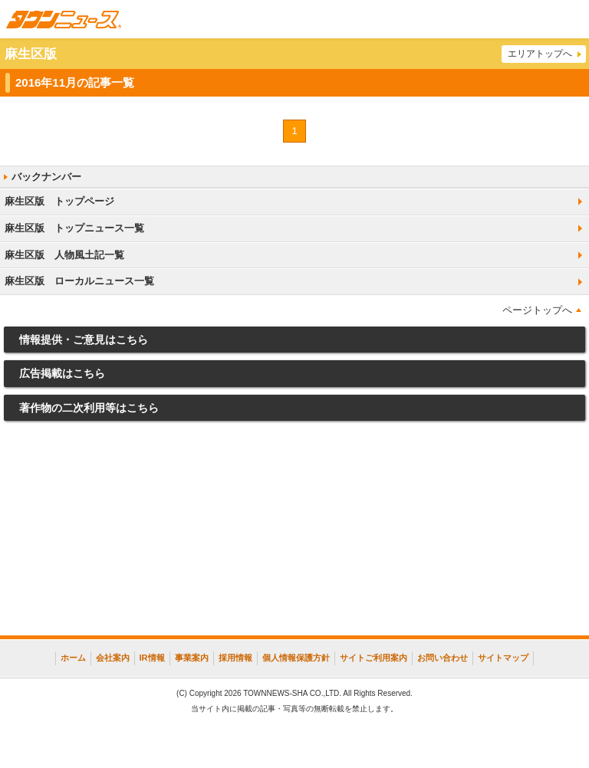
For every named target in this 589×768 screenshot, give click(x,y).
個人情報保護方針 (296, 657)
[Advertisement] (294, 532)
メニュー (570, 19)
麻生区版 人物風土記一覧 (64, 255)
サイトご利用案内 (373, 657)
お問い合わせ (442, 657)
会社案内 (113, 657)
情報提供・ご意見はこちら (83, 339)
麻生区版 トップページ (59, 201)
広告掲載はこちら (62, 373)
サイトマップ (503, 657)
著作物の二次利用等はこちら (89, 408)
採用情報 (235, 657)
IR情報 (152, 657)
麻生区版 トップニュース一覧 (74, 228)
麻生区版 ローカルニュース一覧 (79, 281)
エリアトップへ (540, 53)
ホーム (73, 657)
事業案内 (192, 657)
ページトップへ (537, 310)
